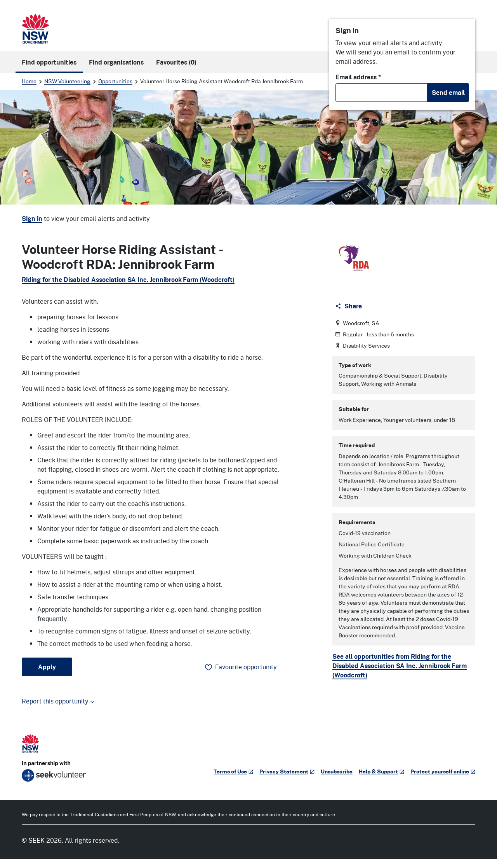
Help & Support (381, 771)
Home (29, 81)
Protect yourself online (442, 771)
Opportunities (115, 81)
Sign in (32, 218)
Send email (448, 92)
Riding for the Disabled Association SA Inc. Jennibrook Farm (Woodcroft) (128, 279)
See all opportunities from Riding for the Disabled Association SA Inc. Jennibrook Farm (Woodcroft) (399, 666)
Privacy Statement (287, 771)
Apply (47, 667)
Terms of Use (233, 771)
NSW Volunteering (67, 81)
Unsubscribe (337, 771)
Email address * (358, 77)
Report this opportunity (58, 700)
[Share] (349, 306)
